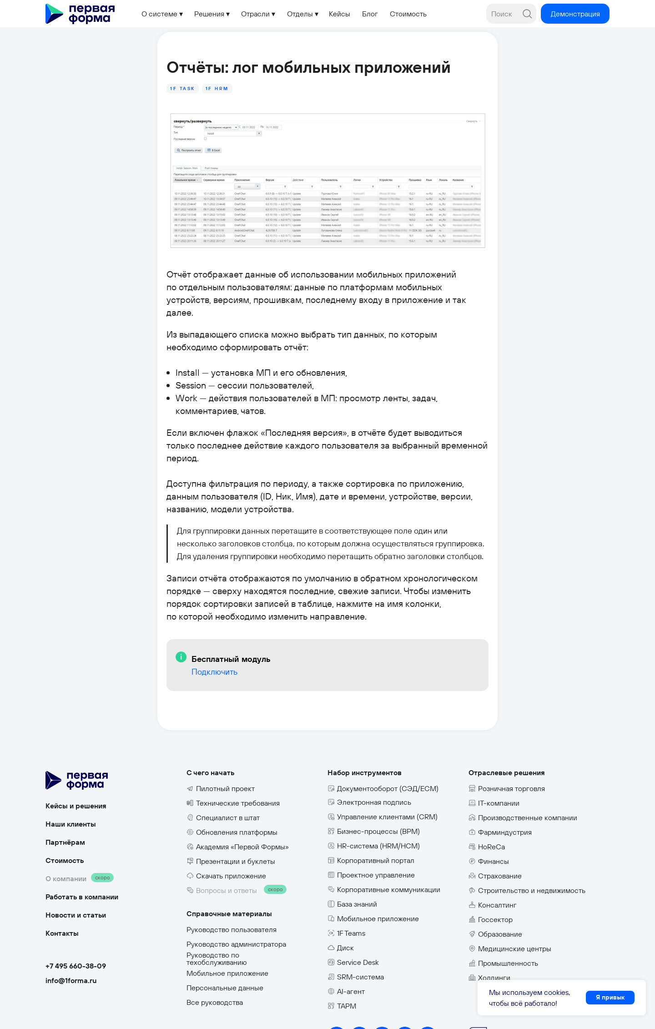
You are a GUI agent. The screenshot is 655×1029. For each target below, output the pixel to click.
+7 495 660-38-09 (75, 937)
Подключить (189, 649)
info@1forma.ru (71, 951)
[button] (575, 14)
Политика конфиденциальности (239, 1013)
